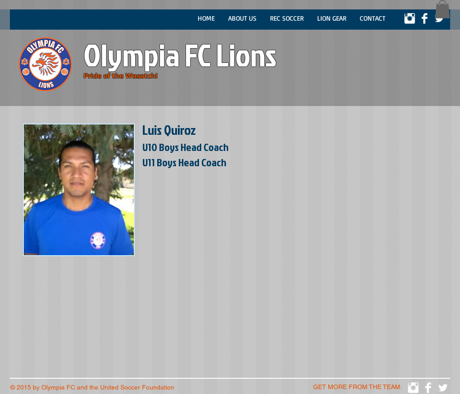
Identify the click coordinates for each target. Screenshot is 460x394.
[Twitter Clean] (439, 18)
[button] (442, 9)
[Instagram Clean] (409, 18)
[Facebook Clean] (424, 18)
